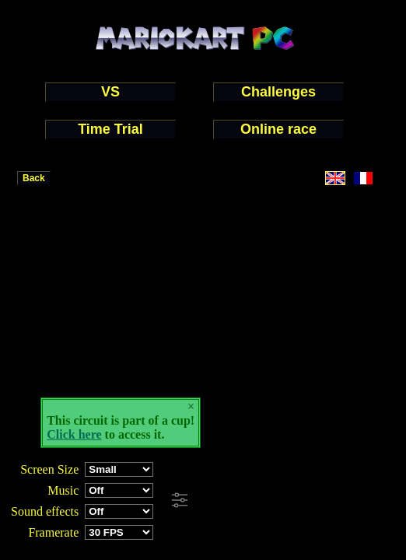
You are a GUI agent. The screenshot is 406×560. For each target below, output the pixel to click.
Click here (74, 434)
